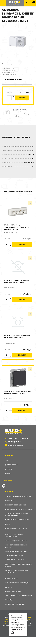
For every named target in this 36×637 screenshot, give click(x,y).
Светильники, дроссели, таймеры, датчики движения (17, 515)
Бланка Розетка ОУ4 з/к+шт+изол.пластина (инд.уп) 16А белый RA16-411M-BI (16, 227)
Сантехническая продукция (14, 604)
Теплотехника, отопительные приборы (18, 595)
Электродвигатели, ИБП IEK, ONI (16, 528)
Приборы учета (10, 501)
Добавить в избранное (14, 79)
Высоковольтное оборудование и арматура (17, 546)
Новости (8, 473)
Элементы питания (11, 578)
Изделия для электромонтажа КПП (17, 520)
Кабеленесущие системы (14, 555)
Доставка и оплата (11, 465)
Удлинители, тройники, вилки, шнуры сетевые (18, 565)
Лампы (7, 524)
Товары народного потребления (16, 541)
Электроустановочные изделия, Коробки (19, 509)
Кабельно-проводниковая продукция (18, 496)
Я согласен (13, 631)
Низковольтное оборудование (15, 505)
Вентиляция (9, 600)
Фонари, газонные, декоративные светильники (17, 571)
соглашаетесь (14, 624)
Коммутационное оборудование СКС (17, 551)
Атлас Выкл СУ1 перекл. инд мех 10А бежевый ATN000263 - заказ (17, 337)
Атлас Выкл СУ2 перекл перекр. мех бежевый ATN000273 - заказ (16, 281)
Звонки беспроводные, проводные (17, 583)
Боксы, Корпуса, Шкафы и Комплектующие (14, 535)
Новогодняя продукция (13, 591)
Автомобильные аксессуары (15, 560)
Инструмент (9, 587)
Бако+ (7, 461)
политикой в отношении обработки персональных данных (17, 619)
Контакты (8, 469)
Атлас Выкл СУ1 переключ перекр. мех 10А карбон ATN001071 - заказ (17, 392)
